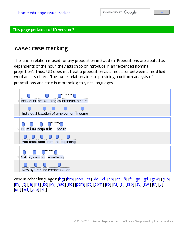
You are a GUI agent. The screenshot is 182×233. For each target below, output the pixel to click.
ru (115, 184)
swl (147, 184)
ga (138, 179)
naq (61, 184)
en (111, 179)
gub (165, 179)
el (103, 179)
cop (79, 179)
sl (122, 184)
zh (43, 189)
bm (70, 179)
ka (37, 184)
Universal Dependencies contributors (112, 221)
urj (17, 189)
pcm (80, 184)
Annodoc (159, 221)
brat (171, 221)
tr (154, 184)
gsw (155, 179)
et (118, 179)
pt (89, 184)
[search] (124, 12)
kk (45, 184)
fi (125, 179)
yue (35, 189)
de (96, 179)
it (24, 184)
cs (88, 179)
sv (138, 184)
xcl (25, 189)
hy (17, 184)
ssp (130, 184)
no (70, 184)
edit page (38, 12)
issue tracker (58, 12)
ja (30, 184)
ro (108, 184)
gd (146, 179)
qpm (99, 184)
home (23, 12)
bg (61, 179)
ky (52, 184)
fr (130, 179)
